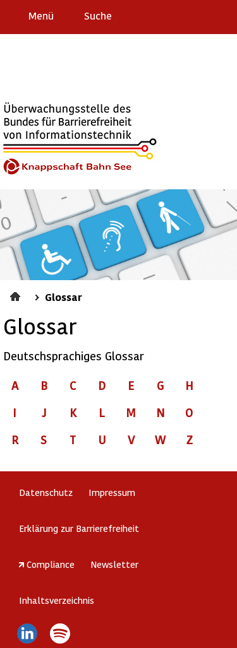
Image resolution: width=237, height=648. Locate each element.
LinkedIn (27, 633)
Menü (41, 15)
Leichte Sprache (222, 15)
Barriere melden (174, 15)
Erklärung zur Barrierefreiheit (79, 528)
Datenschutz (46, 492)
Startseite (17, 294)
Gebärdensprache (198, 15)
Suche (98, 15)
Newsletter (114, 564)
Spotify (60, 633)
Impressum (111, 492)
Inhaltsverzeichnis (56, 600)
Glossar (63, 296)
